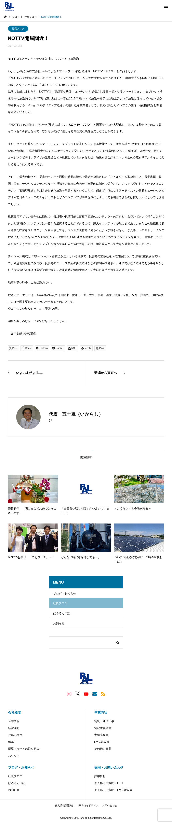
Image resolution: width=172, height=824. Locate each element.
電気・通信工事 (104, 721)
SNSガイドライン (88, 805)
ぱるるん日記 (61, 613)
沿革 (11, 741)
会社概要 (14, 712)
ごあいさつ (15, 735)
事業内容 (100, 712)
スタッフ (13, 755)
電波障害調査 (102, 728)
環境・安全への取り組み (23, 748)
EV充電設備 (101, 741)
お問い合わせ (109, 805)
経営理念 (13, 728)
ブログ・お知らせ (64, 593)
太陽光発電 (101, 735)
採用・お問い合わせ (108, 767)
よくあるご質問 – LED (108, 783)
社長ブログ (18, 28)
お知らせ (59, 623)
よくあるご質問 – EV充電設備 (113, 790)
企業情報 (13, 721)
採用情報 (100, 776)
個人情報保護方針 (65, 805)
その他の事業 (102, 748)
